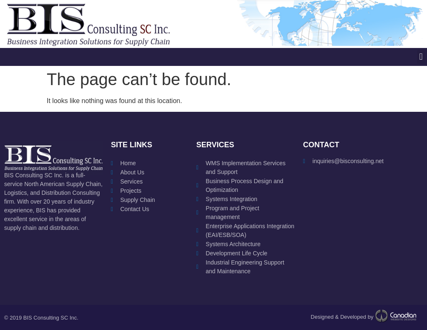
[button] (421, 57)
